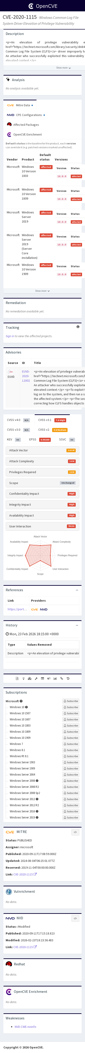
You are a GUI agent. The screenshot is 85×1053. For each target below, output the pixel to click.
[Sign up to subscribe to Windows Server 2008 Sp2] (70, 793)
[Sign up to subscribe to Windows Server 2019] (70, 817)
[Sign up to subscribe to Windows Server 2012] (70, 799)
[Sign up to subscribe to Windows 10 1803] (70, 725)
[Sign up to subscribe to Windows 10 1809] (70, 731)
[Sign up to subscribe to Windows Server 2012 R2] (70, 805)
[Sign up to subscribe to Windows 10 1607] (70, 719)
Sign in (10, 336)
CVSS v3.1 (52, 420)
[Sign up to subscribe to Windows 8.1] (70, 750)
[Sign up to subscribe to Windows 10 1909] (70, 737)
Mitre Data (20, 105)
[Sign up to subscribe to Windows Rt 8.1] (70, 756)
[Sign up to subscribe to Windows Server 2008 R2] (70, 786)
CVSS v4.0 (18, 420)
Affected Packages (23, 124)
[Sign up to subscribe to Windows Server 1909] (70, 768)
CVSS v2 (53, 430)
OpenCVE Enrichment (24, 134)
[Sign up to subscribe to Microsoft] (70, 701)
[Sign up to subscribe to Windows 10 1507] (70, 713)
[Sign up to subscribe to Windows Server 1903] (70, 762)
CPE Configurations (26, 115)
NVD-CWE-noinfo (25, 1027)
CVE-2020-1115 (20, 16)
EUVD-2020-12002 (26, 376)
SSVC (67, 439)
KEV (14, 439)
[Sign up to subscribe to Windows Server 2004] (70, 774)
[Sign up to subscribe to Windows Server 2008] (70, 780)
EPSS (40, 439)
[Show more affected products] (42, 290)
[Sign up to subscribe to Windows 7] (70, 744)
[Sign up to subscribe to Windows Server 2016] (70, 811)
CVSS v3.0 (18, 430)
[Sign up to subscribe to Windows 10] (70, 707)
